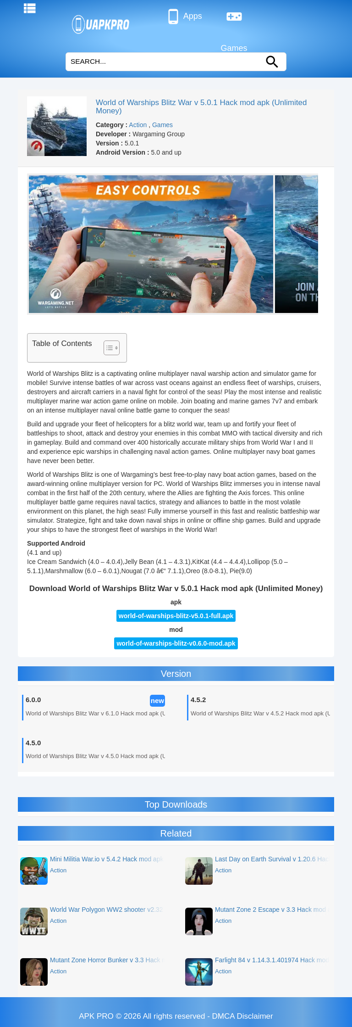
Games (234, 20)
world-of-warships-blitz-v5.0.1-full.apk (176, 616)
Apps (183, 16)
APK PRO (96, 1016)
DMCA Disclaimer (242, 1016)
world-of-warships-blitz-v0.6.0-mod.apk (175, 643)
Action (138, 124)
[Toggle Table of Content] (107, 347)
